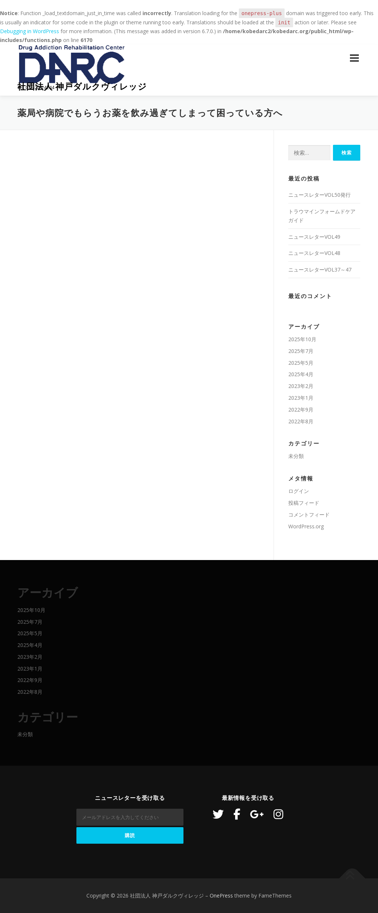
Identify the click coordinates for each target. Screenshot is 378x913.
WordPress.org (306, 526)
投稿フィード (303, 502)
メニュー (354, 58)
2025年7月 (300, 350)
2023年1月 (300, 397)
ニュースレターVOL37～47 (319, 269)
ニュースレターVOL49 (314, 236)
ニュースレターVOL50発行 (319, 194)
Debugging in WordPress (29, 31)
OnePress (221, 895)
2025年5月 (300, 362)
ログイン (298, 490)
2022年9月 (300, 409)
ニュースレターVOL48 (314, 252)
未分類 (296, 455)
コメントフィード (309, 514)
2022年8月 (300, 421)
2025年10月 (302, 339)
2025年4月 (300, 374)
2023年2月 (300, 385)
